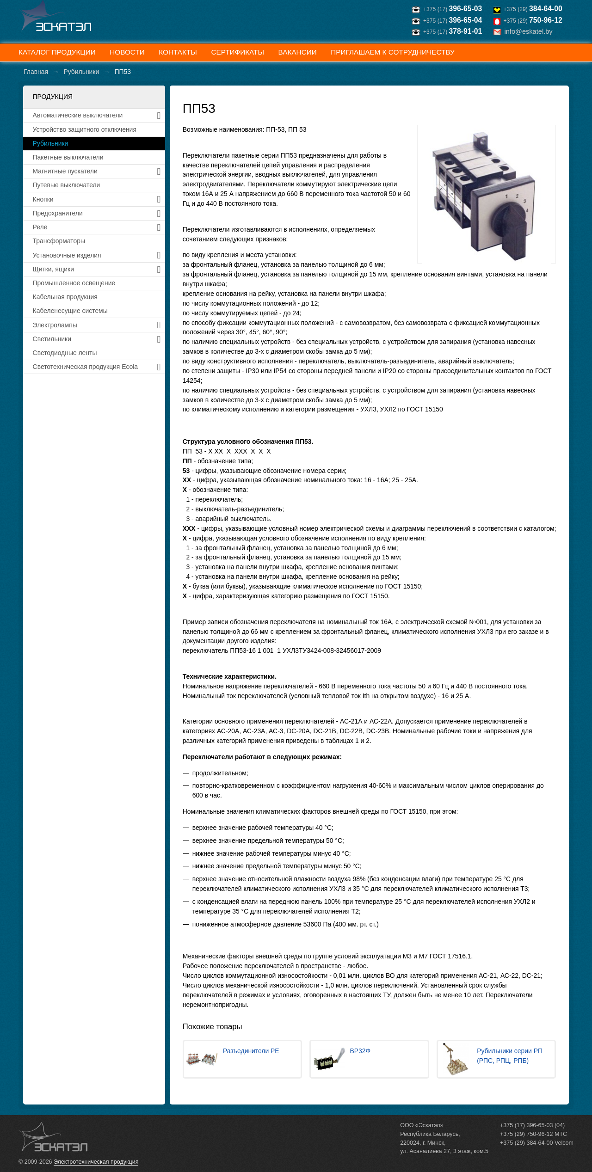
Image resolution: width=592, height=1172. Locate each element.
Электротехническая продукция (96, 1162)
